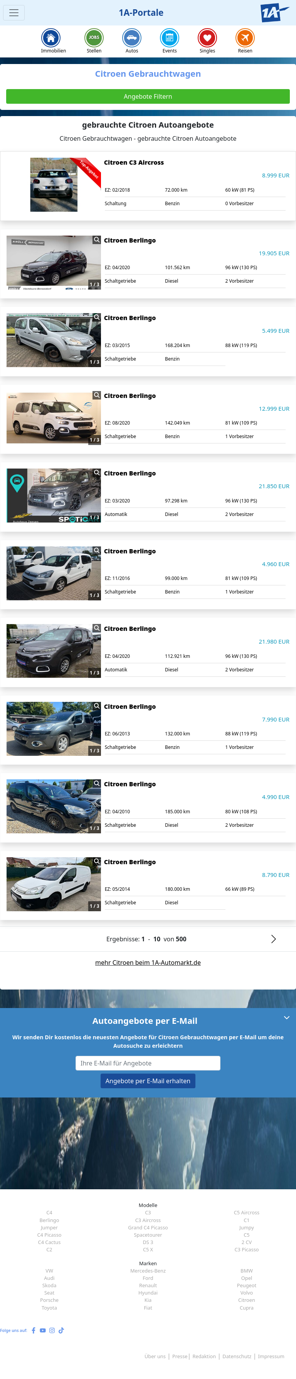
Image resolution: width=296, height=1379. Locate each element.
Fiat (148, 1307)
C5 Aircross (246, 1212)
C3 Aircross (148, 1220)
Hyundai (148, 1292)
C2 (49, 1249)
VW (49, 1270)
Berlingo (49, 1220)
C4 (49, 1212)
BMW (246, 1270)
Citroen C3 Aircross (134, 162)
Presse (179, 1356)
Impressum (271, 1356)
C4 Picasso (49, 1234)
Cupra (247, 1307)
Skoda (49, 1285)
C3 (148, 1212)
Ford (148, 1277)
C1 (246, 1220)
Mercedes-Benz (148, 1270)
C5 (246, 1234)
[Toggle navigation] (14, 12)
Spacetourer (148, 1234)
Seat (49, 1292)
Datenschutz (236, 1356)
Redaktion (204, 1356)
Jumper (49, 1227)
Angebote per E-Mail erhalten (148, 1081)
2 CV (247, 1242)
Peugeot (246, 1285)
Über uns (155, 1356)
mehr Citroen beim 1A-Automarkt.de (148, 962)
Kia (148, 1299)
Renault (148, 1285)
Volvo (246, 1292)
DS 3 (148, 1242)
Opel (246, 1277)
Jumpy (246, 1227)
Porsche (49, 1299)
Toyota (49, 1307)
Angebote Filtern (148, 96)
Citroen (246, 1299)
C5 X (148, 1249)
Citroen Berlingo (130, 240)
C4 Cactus (49, 1242)
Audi (49, 1277)
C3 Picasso (246, 1249)
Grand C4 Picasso (148, 1227)
